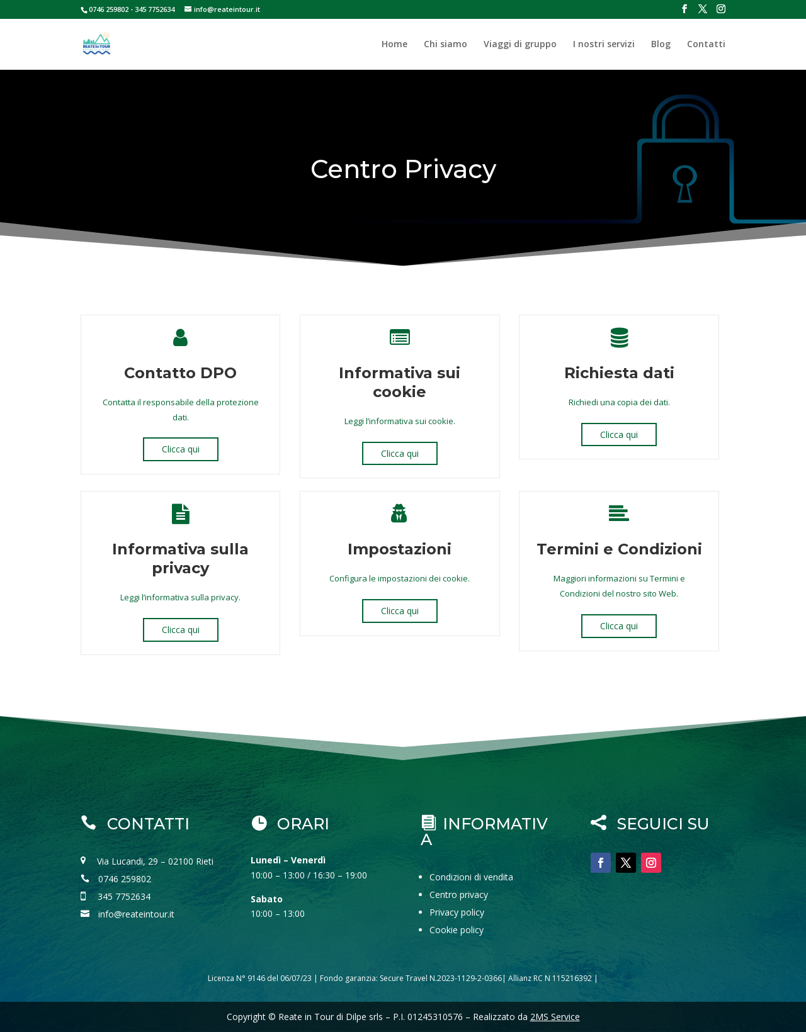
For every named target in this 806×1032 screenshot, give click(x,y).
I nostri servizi (604, 45)
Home (394, 45)
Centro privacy (458, 894)
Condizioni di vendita (471, 877)
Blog (661, 45)
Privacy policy (456, 912)
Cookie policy (456, 930)
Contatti (706, 45)
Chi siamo (445, 45)
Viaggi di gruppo (520, 45)
